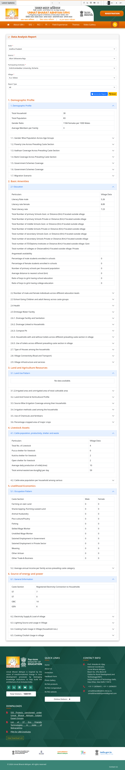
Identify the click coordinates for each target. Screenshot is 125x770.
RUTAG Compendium (53, 688)
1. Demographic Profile (21, 105)
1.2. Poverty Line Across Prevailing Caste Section (32, 144)
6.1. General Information (22, 579)
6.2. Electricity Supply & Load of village (28, 616)
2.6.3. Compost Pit (19, 330)
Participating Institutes (17, 65)
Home (47, 665)
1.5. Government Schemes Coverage (27, 163)
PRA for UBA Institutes (21, 731)
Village (11, 74)
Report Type (12, 84)
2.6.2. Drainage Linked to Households (27, 324)
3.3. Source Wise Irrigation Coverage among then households (38, 403)
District (11, 55)
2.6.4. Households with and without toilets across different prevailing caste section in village (52, 337)
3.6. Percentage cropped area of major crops (31, 422)
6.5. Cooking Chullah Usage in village (27, 635)
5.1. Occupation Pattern (21, 491)
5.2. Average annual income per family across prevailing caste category (43, 568)
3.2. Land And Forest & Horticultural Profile (30, 397)
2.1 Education (17, 186)
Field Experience (60, 24)
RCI (39, 24)
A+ (121, 3)
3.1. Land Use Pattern (20, 373)
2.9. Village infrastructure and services (28, 362)
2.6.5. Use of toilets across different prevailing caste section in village (42, 343)
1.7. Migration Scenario (21, 175)
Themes (75, 24)
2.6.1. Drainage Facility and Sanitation (28, 318)
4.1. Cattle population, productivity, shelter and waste (35, 433)
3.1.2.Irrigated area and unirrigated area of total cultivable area (39, 390)
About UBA (19, 24)
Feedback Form (51, 676)
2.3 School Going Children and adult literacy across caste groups (40, 299)
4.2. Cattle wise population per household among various (36, 480)
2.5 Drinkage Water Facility (23, 312)
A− (112, 3)
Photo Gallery (50, 680)
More (25, 31)
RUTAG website (51, 692)
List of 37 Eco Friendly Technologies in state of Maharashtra (26, 725)
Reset (112, 94)
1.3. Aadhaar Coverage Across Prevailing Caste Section (35, 150)
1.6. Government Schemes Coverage (27, 169)
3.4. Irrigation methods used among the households (34, 409)
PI (46, 24)
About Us (48, 669)
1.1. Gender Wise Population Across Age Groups (32, 138)
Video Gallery (90, 24)
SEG (31, 24)
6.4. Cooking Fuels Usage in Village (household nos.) (34, 629)
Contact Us (113, 767)
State (10, 46)
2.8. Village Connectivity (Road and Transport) (31, 355)
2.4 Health (15, 305)
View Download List (15, 738)
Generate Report (99, 94)
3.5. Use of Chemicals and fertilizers (27, 416)
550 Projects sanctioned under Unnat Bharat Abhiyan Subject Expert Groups (26, 715)
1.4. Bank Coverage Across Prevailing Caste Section (33, 157)
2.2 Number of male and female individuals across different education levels (45, 293)
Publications (13, 31)
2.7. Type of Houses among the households (30, 349)
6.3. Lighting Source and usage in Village (29, 622)
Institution (49, 672)
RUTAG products (51, 684)
